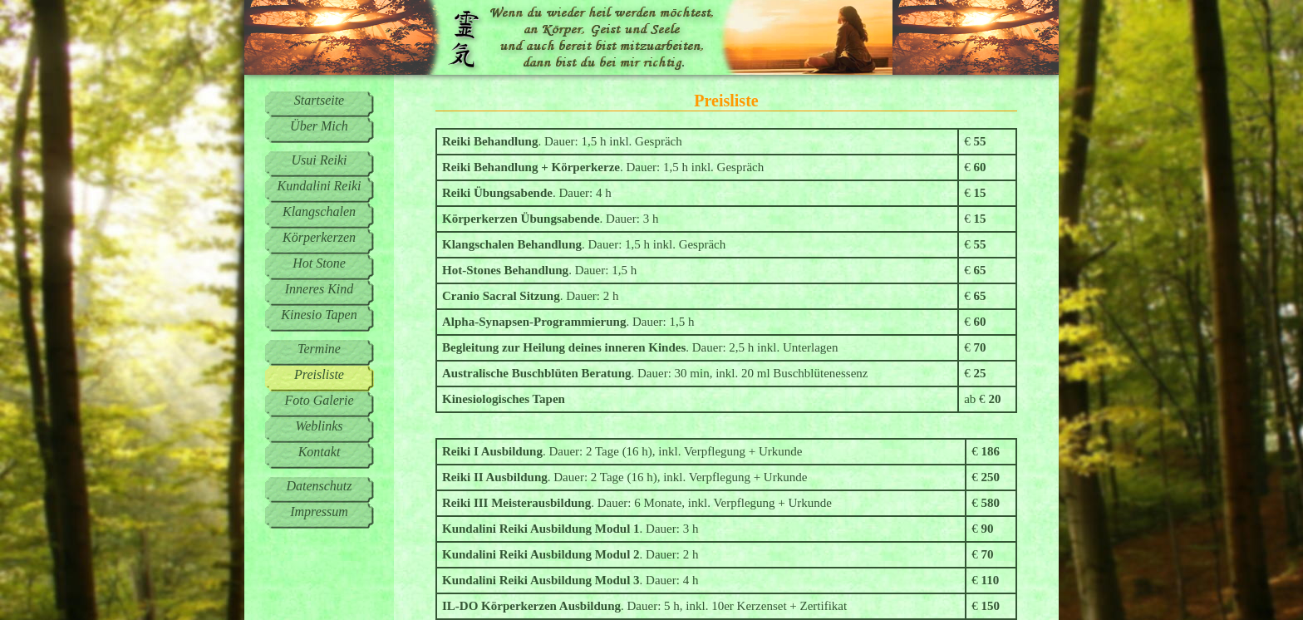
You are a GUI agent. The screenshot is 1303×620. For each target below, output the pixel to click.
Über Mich (319, 126)
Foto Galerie (318, 400)
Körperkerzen (319, 237)
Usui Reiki (319, 160)
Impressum (319, 511)
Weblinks (318, 426)
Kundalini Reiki (319, 186)
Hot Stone (319, 263)
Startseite (319, 100)
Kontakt (319, 452)
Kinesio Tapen (318, 315)
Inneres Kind (319, 289)
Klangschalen (319, 211)
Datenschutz (319, 486)
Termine (319, 349)
